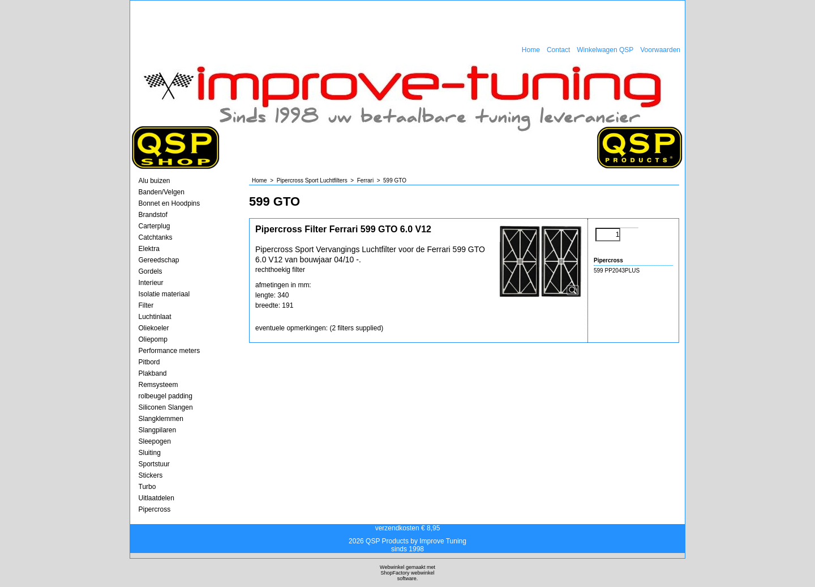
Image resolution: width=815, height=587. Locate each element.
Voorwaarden (660, 50)
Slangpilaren (158, 430)
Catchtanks (156, 237)
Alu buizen (154, 181)
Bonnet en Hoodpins (169, 203)
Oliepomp (153, 339)
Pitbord (149, 362)
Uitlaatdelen (156, 498)
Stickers (151, 475)
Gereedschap (159, 260)
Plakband (153, 373)
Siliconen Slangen (166, 407)
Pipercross (155, 509)
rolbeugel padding (165, 396)
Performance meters (169, 351)
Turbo (147, 487)
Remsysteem (158, 385)
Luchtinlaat (155, 317)
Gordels (150, 271)
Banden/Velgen (162, 192)
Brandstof (153, 215)
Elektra (149, 249)
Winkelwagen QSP (605, 50)
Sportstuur (154, 464)
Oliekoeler (154, 328)
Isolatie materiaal (164, 294)
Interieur (151, 283)
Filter (146, 305)
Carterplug (154, 226)
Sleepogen (155, 441)
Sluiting (150, 453)
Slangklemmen (161, 419)
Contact (558, 50)
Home (531, 50)
